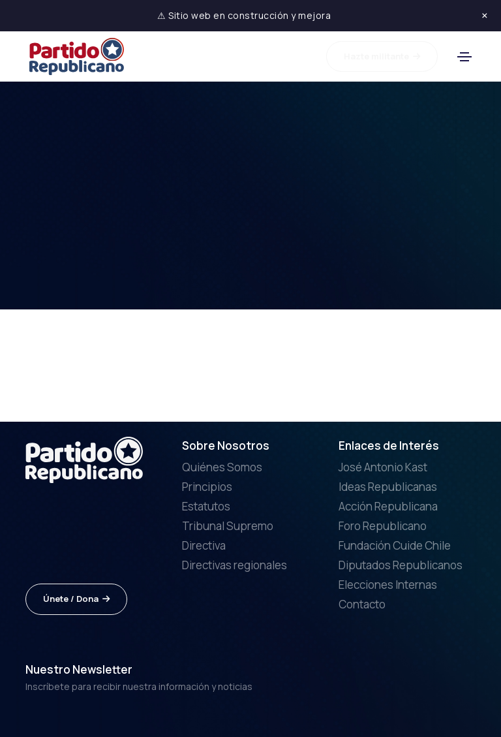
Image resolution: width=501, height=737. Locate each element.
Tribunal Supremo (227, 525)
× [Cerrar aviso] (484, 15)
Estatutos (206, 506)
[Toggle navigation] (464, 56)
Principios (207, 486)
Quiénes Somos (222, 467)
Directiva (204, 545)
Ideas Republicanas (388, 486)
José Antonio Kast (383, 467)
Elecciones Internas (388, 584)
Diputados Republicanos (401, 564)
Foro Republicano (383, 525)
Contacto (362, 604)
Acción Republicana (388, 506)
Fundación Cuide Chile (395, 545)
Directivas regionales (234, 564)
